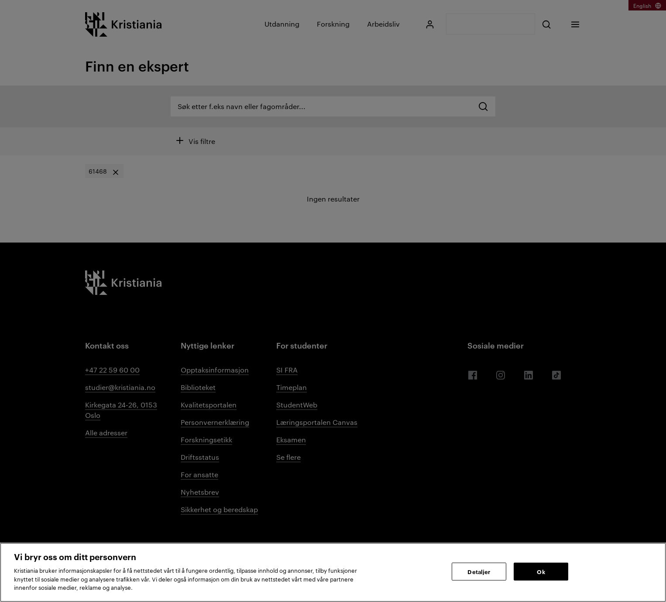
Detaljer (478, 571)
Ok (541, 571)
